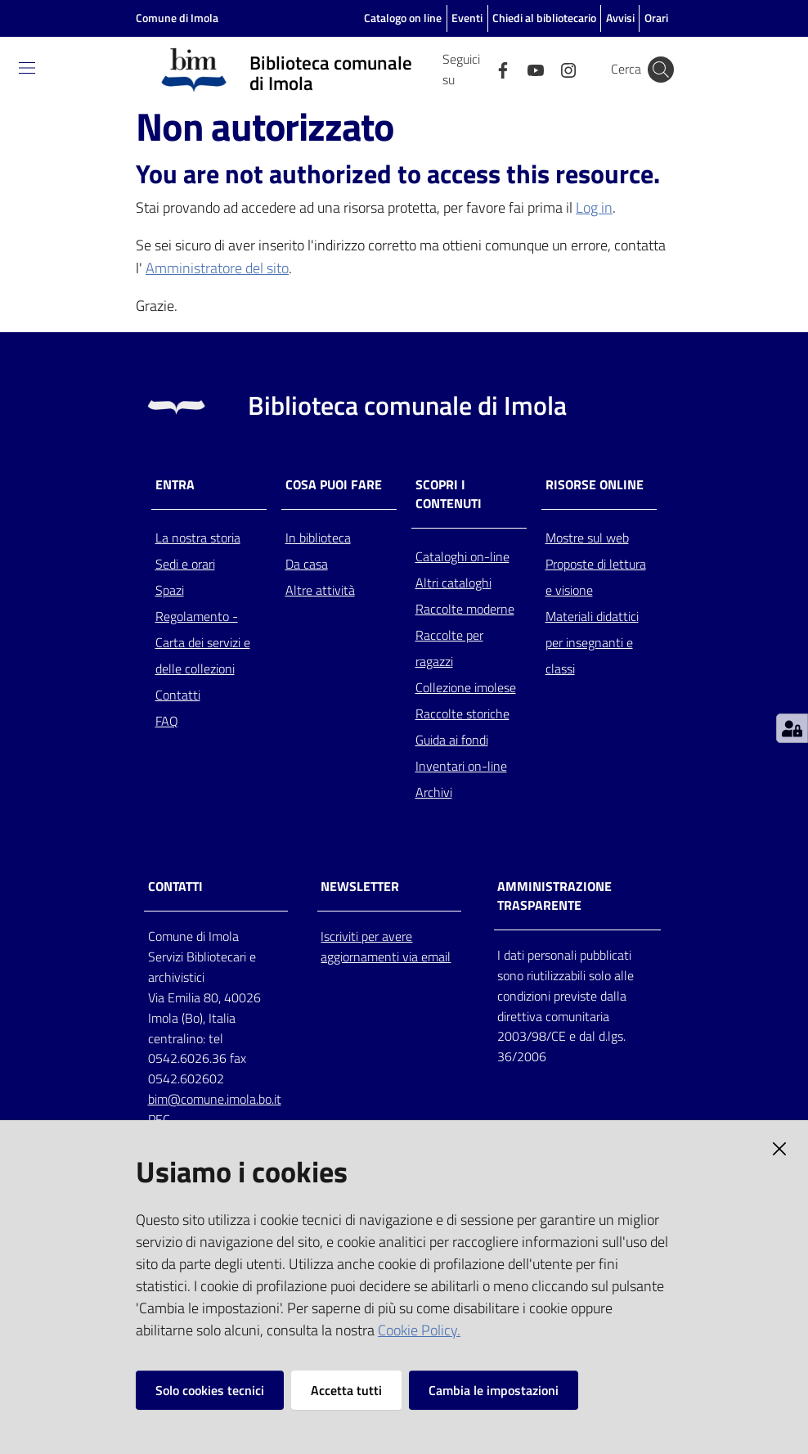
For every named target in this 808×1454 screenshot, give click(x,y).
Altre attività (320, 590)
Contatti (177, 694)
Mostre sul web (587, 537)
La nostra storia (197, 537)
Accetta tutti (346, 1390)
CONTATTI (175, 886)
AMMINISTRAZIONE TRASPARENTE (554, 896)
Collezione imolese (465, 687)
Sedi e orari (185, 564)
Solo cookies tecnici (209, 1390)
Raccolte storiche (462, 713)
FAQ (166, 721)
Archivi (433, 792)
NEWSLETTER (360, 886)
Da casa (306, 564)
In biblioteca (318, 537)
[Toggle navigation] (27, 68)
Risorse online (594, 484)
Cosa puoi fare (333, 484)
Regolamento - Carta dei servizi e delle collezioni (202, 642)
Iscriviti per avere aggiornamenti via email (386, 946)
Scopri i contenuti (448, 494)
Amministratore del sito (217, 268)
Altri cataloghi (453, 582)
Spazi (169, 590)
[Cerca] (661, 69)
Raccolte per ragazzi (449, 648)
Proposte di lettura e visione (595, 577)
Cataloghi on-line (462, 556)
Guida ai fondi (451, 740)
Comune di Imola (177, 17)
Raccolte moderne (464, 609)
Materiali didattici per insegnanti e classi (592, 642)
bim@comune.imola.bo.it (214, 1099)
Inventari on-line (461, 766)
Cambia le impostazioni (494, 1390)
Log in (594, 207)
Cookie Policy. (419, 1330)
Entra (175, 484)
